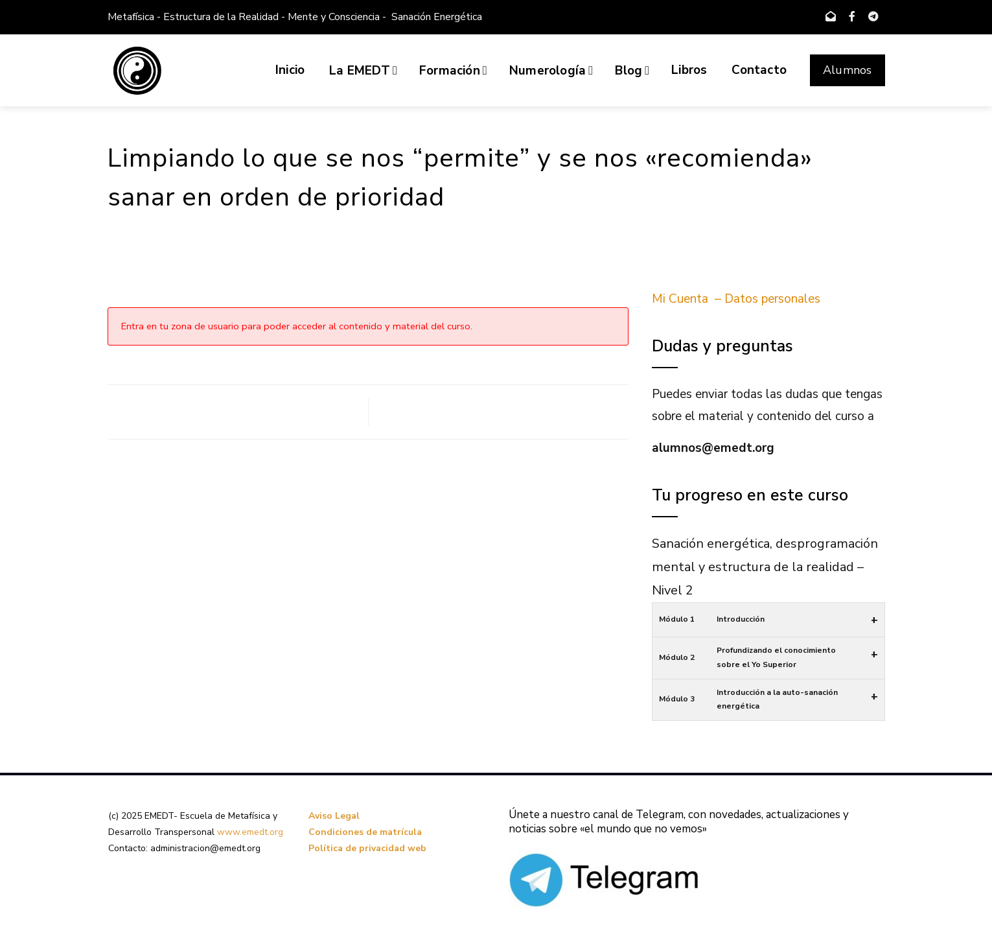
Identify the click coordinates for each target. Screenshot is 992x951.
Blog (632, 70)
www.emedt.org (250, 832)
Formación (453, 70)
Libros (689, 70)
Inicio (290, 70)
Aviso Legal (334, 816)
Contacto (759, 70)
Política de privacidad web (367, 848)
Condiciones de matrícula (365, 832)
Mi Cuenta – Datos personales (736, 298)
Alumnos (847, 70)
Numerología (551, 70)
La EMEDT (363, 70)
